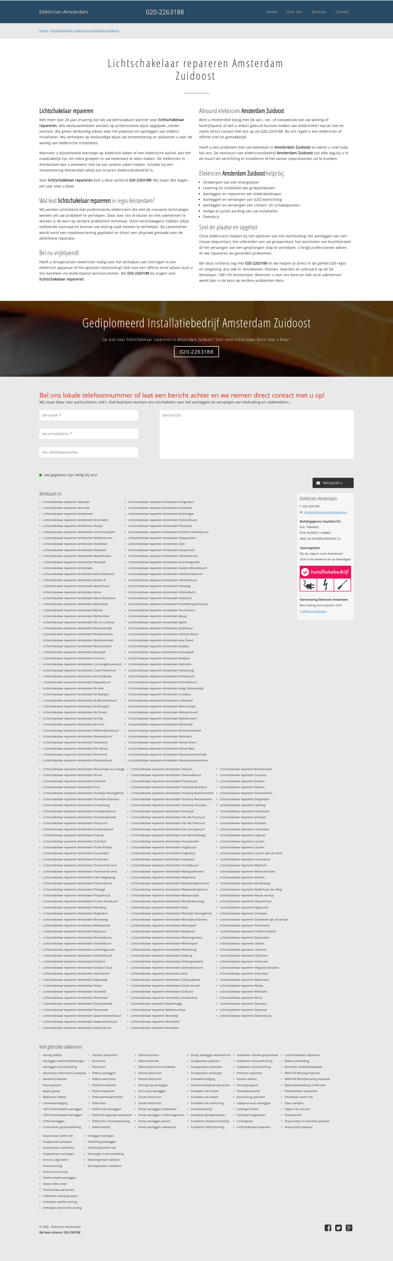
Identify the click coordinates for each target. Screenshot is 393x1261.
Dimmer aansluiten (104, 1055)
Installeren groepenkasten (208, 1115)
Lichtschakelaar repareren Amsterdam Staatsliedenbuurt (80, 1021)
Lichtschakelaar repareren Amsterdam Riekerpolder (77, 925)
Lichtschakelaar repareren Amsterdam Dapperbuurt (77, 682)
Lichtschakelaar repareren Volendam (244, 973)
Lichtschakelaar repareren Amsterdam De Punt (73, 724)
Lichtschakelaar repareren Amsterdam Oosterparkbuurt (79, 811)
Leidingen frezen (248, 1109)
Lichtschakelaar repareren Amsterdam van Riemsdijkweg (168, 835)
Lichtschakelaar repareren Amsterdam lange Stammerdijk (166, 688)
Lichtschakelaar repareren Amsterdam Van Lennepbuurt (168, 829)
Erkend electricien (150, 1073)
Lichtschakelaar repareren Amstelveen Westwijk (74, 562)
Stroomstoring (52, 1166)
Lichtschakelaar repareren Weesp (241, 985)
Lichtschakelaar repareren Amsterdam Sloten (72, 985)
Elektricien (99, 1103)
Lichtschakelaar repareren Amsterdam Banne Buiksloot (79, 598)
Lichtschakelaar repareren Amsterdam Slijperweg (75, 979)
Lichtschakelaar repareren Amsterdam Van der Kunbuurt (168, 817)
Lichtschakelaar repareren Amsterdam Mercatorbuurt (163, 712)
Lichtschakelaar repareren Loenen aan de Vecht (251, 853)
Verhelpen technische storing (62, 1208)
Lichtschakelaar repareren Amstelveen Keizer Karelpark (79, 532)
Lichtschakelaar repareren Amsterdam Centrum (74, 658)
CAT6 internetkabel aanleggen (62, 1115)
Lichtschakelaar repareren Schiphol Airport (248, 931)
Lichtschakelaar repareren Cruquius (243, 775)
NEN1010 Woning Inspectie (302, 1073)
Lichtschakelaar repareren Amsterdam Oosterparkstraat (79, 817)
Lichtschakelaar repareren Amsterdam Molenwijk (160, 724)
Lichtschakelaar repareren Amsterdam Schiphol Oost (77, 967)
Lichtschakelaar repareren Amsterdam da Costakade (77, 676)
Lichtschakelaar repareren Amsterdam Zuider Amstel (165, 985)
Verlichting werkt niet (102, 1147)
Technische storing (55, 1172)
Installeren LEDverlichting (207, 1127)
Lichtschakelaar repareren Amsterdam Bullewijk (74, 652)
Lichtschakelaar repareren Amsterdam (68, 568)
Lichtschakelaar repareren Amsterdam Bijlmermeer (76, 616)
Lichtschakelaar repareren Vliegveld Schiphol (249, 967)
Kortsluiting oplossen (251, 1097)
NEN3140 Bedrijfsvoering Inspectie (307, 1079)
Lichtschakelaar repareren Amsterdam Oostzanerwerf (78, 829)
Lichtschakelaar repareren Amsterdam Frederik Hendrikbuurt (168, 532)
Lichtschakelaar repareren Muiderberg (245, 883)
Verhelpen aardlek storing (60, 1202)
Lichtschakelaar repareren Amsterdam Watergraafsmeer (167, 871)
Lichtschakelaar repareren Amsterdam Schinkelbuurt (77, 955)
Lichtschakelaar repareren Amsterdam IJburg (157, 616)
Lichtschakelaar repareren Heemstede (244, 811)
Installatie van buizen (205, 1091)
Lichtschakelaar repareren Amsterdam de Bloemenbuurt (80, 700)
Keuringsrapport (247, 1085)
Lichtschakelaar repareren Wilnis (241, 997)
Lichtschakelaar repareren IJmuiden (243, 817)
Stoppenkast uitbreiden (58, 1147)
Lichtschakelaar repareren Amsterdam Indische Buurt (163, 634)
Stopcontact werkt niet (58, 1136)
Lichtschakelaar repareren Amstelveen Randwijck (75, 544)
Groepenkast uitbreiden (206, 1067)
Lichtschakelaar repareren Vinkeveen (244, 961)
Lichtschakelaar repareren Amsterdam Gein (156, 544)
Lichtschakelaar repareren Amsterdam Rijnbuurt (74, 931)
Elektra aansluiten (104, 1079)
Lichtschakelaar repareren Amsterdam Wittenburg (163, 949)
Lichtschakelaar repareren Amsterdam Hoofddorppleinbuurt (168, 604)
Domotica (98, 1061)
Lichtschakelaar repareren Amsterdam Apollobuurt (76, 586)
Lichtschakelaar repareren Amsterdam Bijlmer (73, 610)
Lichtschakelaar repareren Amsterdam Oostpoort (75, 823)
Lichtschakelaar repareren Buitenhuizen (246, 769)
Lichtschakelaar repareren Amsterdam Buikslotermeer (78, 640)
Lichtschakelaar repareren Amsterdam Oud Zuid (74, 841)
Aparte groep (51, 1091)
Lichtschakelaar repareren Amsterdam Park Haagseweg (79, 877)
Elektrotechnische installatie (156, 1067)
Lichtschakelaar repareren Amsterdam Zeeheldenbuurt (167, 967)
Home (43, 30)
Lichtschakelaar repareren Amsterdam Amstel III (74, 580)
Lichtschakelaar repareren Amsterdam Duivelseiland (77, 760)
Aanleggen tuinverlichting (60, 1067)
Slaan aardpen (294, 1103)
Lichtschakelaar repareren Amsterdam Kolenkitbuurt (162, 682)
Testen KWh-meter (55, 1184)
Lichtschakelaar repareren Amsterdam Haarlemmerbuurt (165, 574)
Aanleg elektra (52, 1055)
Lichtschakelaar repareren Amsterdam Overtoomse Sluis (80, 865)
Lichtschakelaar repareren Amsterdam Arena (72, 592)
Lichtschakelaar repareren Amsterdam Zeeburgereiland (167, 961)
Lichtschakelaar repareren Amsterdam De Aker (73, 688)
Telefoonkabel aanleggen (59, 1177)
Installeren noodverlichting (254, 1061)
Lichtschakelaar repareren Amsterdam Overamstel (76, 853)
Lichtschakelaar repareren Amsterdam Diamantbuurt (77, 736)
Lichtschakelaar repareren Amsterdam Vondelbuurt (164, 865)
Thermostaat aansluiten (58, 1190)
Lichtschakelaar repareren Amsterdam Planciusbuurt (77, 883)
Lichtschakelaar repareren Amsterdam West (159, 907)
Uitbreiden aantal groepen (60, 1196)
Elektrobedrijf (101, 1127)
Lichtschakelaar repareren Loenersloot (245, 859)
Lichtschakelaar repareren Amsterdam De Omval (75, 712)
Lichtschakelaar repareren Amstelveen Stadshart (74, 550)
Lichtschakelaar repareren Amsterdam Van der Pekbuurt (168, 823)
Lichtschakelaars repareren (302, 1055)
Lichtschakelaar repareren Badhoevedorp (158, 1010)
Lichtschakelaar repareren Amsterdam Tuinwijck (162, 811)
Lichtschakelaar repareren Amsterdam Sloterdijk (74, 991)
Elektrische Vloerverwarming (111, 1121)
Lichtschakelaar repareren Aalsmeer (66, 502)
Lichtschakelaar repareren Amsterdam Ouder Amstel (77, 847)
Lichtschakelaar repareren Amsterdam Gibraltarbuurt (163, 556)
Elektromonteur (148, 1055)
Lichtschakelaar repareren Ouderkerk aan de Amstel (254, 919)
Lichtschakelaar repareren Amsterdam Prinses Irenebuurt (80, 901)
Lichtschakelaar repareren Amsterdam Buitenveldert (77, 646)
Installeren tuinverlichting (254, 1067)
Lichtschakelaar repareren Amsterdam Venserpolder (165, 841)
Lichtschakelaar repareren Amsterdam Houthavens (161, 610)
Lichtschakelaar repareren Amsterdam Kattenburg (161, 670)
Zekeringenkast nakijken (104, 1159)
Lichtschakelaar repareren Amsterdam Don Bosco (75, 748)
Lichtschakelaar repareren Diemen (242, 781)
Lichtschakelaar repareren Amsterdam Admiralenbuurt (79, 574)
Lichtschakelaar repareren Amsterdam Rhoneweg (75, 919)
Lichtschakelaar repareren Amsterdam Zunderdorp (164, 997)
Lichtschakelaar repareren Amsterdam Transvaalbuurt (166, 775)
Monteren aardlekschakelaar (303, 1067)
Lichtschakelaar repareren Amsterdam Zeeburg (161, 955)
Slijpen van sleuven (297, 1109)
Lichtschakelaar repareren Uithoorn (243, 949)
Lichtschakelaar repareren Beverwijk (154, 1015)
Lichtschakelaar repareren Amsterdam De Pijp (73, 718)
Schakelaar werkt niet (299, 1097)
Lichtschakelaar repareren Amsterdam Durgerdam (161, 502)
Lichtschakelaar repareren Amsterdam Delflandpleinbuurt (81, 730)
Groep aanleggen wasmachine (211, 1055)
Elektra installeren (104, 1085)
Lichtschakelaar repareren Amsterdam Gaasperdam (162, 538)
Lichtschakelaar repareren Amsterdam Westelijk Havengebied (171, 913)
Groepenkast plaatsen (205, 1061)
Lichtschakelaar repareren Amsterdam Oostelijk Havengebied (83, 793)
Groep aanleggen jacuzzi (154, 1121)
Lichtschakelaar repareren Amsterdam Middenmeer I (162, 718)
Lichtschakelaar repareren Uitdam (242, 943)
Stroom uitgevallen (55, 1159)
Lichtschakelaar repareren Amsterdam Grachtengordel (163, 562)
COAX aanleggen (54, 1121)
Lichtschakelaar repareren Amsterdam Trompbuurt (164, 781)
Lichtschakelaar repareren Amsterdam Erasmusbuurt (162, 520)
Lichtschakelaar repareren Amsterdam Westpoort (163, 931)
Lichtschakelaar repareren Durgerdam (244, 799)
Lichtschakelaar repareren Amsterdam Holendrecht (161, 592)
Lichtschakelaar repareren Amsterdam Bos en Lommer (78, 622)
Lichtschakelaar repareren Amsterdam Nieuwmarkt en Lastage (84, 769)
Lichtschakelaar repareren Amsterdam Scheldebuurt (77, 943)
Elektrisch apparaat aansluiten (112, 1115)
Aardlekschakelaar (55, 1079)
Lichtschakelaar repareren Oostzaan (243, 913)
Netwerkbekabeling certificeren (305, 1085)
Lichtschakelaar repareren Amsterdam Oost (71, 787)
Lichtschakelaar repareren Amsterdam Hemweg (159, 586)
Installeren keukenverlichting (210, 1121)
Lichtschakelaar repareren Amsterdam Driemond (75, 754)
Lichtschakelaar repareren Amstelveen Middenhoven (78, 538)
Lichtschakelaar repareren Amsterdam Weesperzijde (165, 895)
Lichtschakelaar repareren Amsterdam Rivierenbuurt (77, 937)
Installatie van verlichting (207, 1103)
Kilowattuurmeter (248, 1091)
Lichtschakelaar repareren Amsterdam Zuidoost (85, 30)
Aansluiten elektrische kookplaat (64, 1073)
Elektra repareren (103, 1091)
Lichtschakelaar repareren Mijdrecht (243, 865)
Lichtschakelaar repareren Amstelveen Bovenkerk (75, 520)
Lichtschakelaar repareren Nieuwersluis (245, 901)
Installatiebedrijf (201, 1109)
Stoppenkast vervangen (58, 1154)
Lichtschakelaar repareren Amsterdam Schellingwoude (79, 949)
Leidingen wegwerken (251, 1115)
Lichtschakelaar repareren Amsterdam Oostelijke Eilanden (81, 799)
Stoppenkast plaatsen (57, 1141)
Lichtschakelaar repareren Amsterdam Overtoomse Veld (80, 871)
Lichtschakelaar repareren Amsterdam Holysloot (160, 598)
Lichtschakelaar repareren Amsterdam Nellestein (160, 736)
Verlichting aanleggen (102, 1141)
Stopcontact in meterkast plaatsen (307, 1121)
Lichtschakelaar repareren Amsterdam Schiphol (74, 961)
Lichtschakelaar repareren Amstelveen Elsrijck (73, 526)
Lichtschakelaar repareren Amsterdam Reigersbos (75, 913)
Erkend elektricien (150, 1079)
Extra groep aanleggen (153, 1085)
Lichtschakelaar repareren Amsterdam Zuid (159, 973)
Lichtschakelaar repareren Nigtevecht (244, 907)
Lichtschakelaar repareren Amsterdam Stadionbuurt (77, 1028)
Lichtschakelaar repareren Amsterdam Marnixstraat (162, 706)
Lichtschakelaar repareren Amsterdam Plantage (74, 889)
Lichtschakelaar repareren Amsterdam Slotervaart (75, 1010)
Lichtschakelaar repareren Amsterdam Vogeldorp (163, 853)
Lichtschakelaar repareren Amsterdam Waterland (163, 877)
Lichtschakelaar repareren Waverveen (244, 979)
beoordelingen (314, 611)
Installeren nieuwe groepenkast (257, 1055)
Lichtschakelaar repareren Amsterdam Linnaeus (159, 694)
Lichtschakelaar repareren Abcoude (66, 508)
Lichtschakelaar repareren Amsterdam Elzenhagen (161, 514)
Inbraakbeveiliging (203, 1079)
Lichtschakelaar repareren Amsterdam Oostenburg (76, 805)
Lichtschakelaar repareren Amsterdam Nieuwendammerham (168, 760)
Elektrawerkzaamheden (107, 1097)
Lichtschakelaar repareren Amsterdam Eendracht (160, 508)
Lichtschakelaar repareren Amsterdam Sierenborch (76, 973)
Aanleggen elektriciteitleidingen (64, 1061)
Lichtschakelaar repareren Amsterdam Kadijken (159, 658)
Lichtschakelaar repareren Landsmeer (244, 829)
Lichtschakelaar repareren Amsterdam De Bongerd (76, 706)
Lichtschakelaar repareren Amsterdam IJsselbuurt (160, 628)
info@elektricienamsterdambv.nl (325, 512)
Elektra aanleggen (104, 1073)
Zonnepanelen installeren (105, 1166)
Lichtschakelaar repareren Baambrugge (156, 1003)
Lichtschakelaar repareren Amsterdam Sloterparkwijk (78, 1003)
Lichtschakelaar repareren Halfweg (242, 805)
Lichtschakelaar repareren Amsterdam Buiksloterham (78, 634)
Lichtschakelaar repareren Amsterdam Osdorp (73, 835)
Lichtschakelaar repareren (254, 1127)
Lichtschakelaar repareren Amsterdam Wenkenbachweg (167, 901)
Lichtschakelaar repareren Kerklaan (243, 823)
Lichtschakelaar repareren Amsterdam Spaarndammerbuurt (82, 1015)
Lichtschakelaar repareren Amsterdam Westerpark (163, 925)
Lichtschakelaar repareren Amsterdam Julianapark (161, 652)
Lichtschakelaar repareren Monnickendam (247, 871)
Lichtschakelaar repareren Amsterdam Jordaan (158, 646)
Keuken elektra (247, 1079)
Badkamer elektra (54, 1097)
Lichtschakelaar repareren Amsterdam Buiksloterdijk (77, 628)
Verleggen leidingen (101, 1136)
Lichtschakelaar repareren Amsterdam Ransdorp (74, 907)
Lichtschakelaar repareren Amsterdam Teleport (161, 769)
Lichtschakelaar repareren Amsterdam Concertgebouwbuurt (82, 664)
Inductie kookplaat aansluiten (210, 1085)
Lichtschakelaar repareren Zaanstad (243, 1010)
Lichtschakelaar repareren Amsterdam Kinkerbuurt (161, 676)
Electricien (99, 1067)
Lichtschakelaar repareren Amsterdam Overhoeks (75, 859)
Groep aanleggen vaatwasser (157, 1127)
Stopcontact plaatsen (299, 1127)
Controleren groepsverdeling (62, 1127)
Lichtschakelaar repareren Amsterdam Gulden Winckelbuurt (167, 568)
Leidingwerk (245, 1121)
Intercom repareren (249, 1073)
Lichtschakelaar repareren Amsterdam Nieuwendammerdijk (167, 754)
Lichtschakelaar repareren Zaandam (243, 1003)
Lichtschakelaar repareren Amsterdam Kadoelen (159, 664)
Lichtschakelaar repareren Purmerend (244, 925)
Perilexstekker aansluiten (301, 1091)
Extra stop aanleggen (152, 1091)
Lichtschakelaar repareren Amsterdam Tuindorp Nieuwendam (171, 799)
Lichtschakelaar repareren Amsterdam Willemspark (164, 943)
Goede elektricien (149, 1103)
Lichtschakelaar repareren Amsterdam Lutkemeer (160, 700)
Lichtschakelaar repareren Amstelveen (68, 514)
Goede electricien (149, 1097)
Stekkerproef (293, 1115)
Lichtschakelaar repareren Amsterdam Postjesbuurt (77, 895)
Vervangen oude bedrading (106, 1154)
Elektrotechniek (148, 1061)
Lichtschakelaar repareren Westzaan (243, 991)
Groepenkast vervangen (206, 1073)
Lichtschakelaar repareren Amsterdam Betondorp (75, 604)
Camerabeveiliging (55, 1103)
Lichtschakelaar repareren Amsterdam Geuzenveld (161, 550)
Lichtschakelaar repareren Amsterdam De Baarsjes (76, 694)
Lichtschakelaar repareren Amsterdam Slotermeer (75, 997)
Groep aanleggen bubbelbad (157, 1109)
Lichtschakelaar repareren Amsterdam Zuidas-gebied (165, 979)
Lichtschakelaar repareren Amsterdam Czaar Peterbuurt (79, 670)
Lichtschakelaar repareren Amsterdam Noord (72, 775)
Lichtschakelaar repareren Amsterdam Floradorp (160, 526)
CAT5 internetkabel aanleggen (62, 1109)
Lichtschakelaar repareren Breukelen (155, 1028)
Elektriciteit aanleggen (106, 1109)
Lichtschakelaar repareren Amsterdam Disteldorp (75, 742)
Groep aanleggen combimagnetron (161, 1115)
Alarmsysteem (52, 1085)
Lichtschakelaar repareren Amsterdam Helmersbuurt (162, 580)
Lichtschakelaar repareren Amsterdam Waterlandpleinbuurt (170, 883)
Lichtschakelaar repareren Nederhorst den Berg (251, 889)
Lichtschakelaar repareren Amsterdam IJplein (157, 622)
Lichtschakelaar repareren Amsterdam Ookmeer (74, 781)
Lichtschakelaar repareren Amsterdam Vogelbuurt (163, 847)
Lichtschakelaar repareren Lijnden (242, 841)
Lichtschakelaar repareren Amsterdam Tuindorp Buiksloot (169, 787)
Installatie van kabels (204, 1097)
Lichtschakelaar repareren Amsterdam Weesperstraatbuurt (169, 889)
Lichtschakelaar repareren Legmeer (243, 835)
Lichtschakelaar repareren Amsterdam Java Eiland (160, 640)
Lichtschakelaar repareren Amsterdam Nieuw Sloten (162, 742)
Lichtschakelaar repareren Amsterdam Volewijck (162, 859)
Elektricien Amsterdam (63, 12)
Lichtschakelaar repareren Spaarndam (245, 937)
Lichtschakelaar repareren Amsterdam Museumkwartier (164, 730)
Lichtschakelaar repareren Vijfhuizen (244, 955)
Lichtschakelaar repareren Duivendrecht (246, 793)
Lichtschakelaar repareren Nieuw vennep (247, 895)
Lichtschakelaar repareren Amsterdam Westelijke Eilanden (169, 919)
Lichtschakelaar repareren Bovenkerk (155, 1021)
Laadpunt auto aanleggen (254, 1103)
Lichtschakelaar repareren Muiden (242, 877)
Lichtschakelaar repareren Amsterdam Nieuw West (161, 748)
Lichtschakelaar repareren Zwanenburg (245, 1015)
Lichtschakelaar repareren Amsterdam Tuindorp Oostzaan (169, 805)
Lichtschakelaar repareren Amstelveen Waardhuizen (77, 556)
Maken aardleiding (297, 1061)
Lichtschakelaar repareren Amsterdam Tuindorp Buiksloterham (172, 793)
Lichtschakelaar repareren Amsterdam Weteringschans (166, 937)
